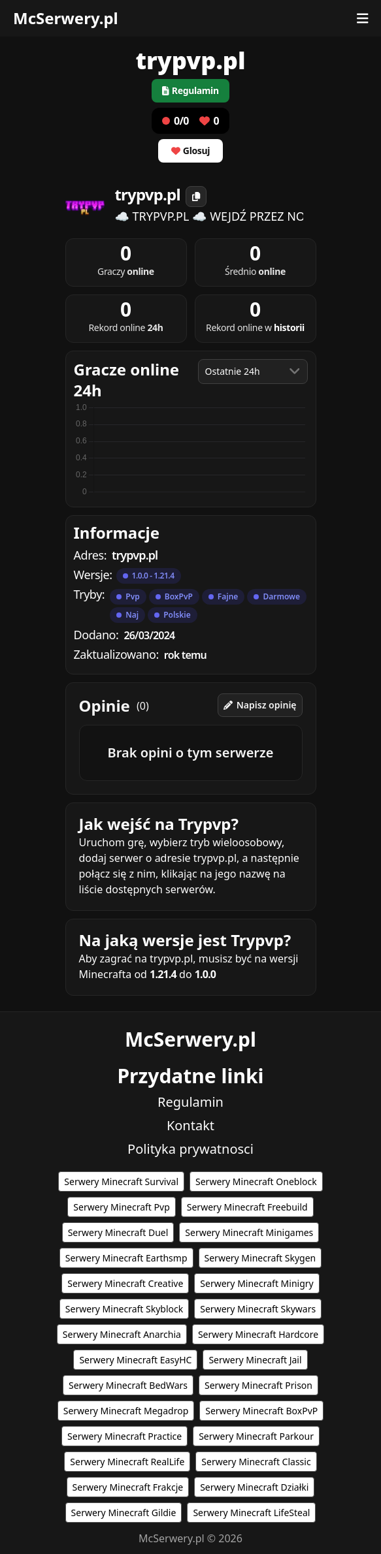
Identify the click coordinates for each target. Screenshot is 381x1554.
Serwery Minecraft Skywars (258, 1309)
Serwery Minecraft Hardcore (258, 1334)
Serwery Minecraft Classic (255, 1461)
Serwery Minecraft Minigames (249, 1232)
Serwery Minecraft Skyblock (124, 1309)
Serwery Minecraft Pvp (121, 1207)
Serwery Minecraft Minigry (256, 1283)
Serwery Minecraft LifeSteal (251, 1512)
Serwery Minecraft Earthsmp (126, 1258)
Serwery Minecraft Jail (254, 1360)
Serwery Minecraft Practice (124, 1436)
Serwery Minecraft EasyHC (135, 1360)
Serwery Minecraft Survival (121, 1181)
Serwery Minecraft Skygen (260, 1258)
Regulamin (190, 1102)
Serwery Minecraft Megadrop (126, 1410)
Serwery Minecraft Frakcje (128, 1487)
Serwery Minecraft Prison (258, 1385)
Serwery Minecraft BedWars (128, 1385)
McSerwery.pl (65, 18)
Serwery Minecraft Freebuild (247, 1207)
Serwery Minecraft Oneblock (256, 1181)
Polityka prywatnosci (190, 1149)
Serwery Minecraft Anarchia (122, 1334)
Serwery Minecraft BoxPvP (261, 1410)
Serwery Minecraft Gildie (123, 1512)
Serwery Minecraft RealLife (127, 1461)
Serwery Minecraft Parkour (256, 1436)
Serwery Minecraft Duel (118, 1232)
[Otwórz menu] (363, 18)
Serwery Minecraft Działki (254, 1487)
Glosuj (190, 150)
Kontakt (190, 1125)
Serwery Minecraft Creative (125, 1283)
